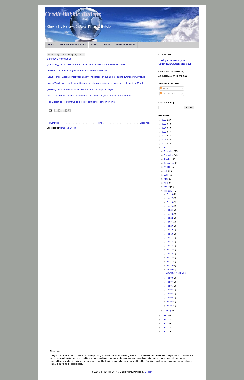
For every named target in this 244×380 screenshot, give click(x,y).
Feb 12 (169, 257)
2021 (164, 140)
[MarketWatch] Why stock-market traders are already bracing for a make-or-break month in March (95, 83)
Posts (164, 88)
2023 (164, 132)
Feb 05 (169, 290)
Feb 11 (169, 261)
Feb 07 (169, 282)
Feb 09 (169, 269)
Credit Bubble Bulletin (73, 14)
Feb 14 (169, 249)
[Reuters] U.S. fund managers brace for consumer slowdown (77, 70)
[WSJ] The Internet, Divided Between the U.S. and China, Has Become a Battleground (89, 95)
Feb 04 (169, 294)
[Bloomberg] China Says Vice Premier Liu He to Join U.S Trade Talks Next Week (87, 64)
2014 (164, 331)
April (166, 183)
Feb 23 (169, 214)
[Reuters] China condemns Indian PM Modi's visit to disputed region (80, 89)
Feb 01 (169, 305)
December (169, 151)
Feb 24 (169, 210)
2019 (164, 147)
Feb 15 (169, 246)
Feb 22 (169, 218)
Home (50, 44)
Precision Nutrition (125, 44)
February (168, 191)
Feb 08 (169, 278)
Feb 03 (169, 298)
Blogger (148, 372)
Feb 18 (169, 234)
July (166, 171)
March (167, 187)
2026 (164, 120)
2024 (164, 128)
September (169, 163)
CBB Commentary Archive (72, 44)
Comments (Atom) (67, 128)
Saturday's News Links (59, 58)
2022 (164, 136)
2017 (164, 319)
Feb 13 (169, 253)
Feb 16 (169, 242)
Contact (106, 44)
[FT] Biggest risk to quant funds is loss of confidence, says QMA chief (81, 102)
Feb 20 (169, 226)
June (166, 175)
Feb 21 (169, 222)
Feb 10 (169, 265)
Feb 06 (169, 286)
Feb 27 (169, 198)
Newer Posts (53, 123)
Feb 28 (169, 194)
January (168, 310)
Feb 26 (169, 202)
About (94, 44)
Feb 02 (169, 301)
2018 (164, 315)
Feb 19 (169, 230)
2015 (164, 327)
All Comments (167, 93)
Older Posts (145, 123)
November (169, 155)
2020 (164, 144)
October (168, 159)
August (167, 167)
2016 (164, 323)
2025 (164, 124)
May (166, 179)
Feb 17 (169, 238)
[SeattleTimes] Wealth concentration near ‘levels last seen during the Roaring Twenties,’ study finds (96, 77)
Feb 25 (169, 206)
